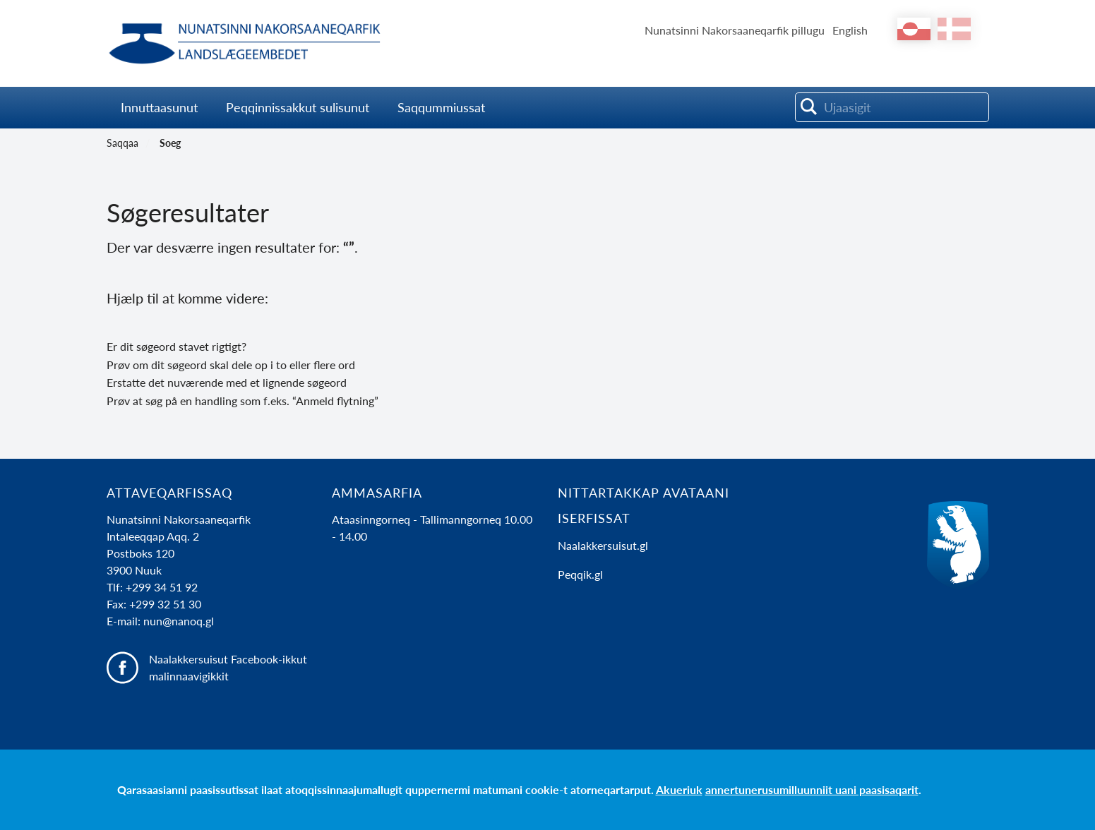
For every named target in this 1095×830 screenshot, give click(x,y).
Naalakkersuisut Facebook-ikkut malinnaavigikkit (228, 667)
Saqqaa (122, 143)
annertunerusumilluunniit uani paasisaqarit (812, 789)
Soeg (170, 143)
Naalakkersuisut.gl (603, 545)
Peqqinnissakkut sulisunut (297, 107)
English (850, 30)
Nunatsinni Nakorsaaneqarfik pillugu (735, 30)
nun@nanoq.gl (178, 620)
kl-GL (914, 29)
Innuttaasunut (159, 107)
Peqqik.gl (580, 574)
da (954, 29)
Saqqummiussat (443, 107)
